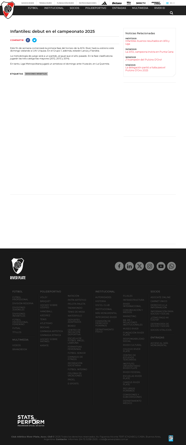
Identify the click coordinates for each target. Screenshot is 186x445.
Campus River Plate (131, 383)
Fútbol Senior (77, 353)
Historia (100, 301)
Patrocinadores (87, 3)
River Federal (132, 372)
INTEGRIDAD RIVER (106, 317)
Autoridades (103, 297)
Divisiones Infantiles (36, 74)
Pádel (71, 379)
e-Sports (73, 383)
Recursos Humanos (129, 389)
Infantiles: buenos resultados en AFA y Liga (147, 42)
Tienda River (45, 3)
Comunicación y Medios (133, 311)
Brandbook (19, 349)
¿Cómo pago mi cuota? (160, 318)
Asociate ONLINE (161, 297)
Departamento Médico (132, 402)
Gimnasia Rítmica (50, 335)
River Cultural (132, 345)
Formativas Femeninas (75, 347)
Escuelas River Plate (132, 377)
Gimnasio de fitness (75, 358)
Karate (44, 345)
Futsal (16, 328)
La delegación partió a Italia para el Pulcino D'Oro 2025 (145, 69)
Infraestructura (133, 300)
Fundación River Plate (133, 333)
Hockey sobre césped (49, 306)
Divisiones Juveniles (18, 308)
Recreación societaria (75, 364)
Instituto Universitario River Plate (131, 366)
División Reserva (22, 303)
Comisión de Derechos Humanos (103, 323)
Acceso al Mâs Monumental (159, 344)
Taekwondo (75, 308)
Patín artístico (77, 300)
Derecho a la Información (159, 306)
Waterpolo (75, 315)
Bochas (44, 327)
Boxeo (72, 326)
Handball (46, 311)
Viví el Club (102, 305)
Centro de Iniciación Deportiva (74, 332)
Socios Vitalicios (161, 330)
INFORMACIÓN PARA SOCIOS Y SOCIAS (162, 312)
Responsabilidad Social (133, 340)
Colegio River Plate (131, 350)
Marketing (129, 316)
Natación (73, 296)
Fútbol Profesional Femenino (20, 322)
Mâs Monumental (106, 313)
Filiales (128, 296)
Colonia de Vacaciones (75, 374)
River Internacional (132, 305)
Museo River (130, 328)
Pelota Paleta (76, 304)
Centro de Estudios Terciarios (129, 357)
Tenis (43, 319)
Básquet (45, 301)
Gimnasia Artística (51, 331)
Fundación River (65, 3)
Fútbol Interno (77, 369)
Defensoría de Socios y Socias (160, 325)
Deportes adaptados (74, 321)
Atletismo (46, 323)
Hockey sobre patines (49, 340)
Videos (16, 345)
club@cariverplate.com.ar (113, 439)
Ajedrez (45, 315)
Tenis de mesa (76, 312)
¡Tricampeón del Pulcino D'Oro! (143, 59)
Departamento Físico (104, 330)
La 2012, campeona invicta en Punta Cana (149, 51)
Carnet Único (159, 301)
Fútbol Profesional (20, 298)
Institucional (103, 309)
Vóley (43, 297)
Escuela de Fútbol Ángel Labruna (76, 340)
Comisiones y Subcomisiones (132, 395)
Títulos (16, 332)
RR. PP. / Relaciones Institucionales (133, 322)
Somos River (27, 3)
